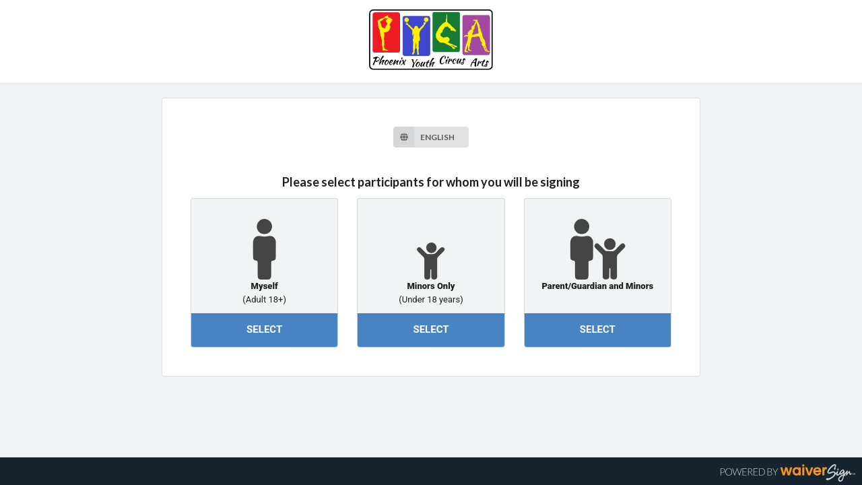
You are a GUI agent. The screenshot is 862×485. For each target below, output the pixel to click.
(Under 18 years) (431, 297)
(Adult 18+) (264, 297)
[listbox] (430, 137)
